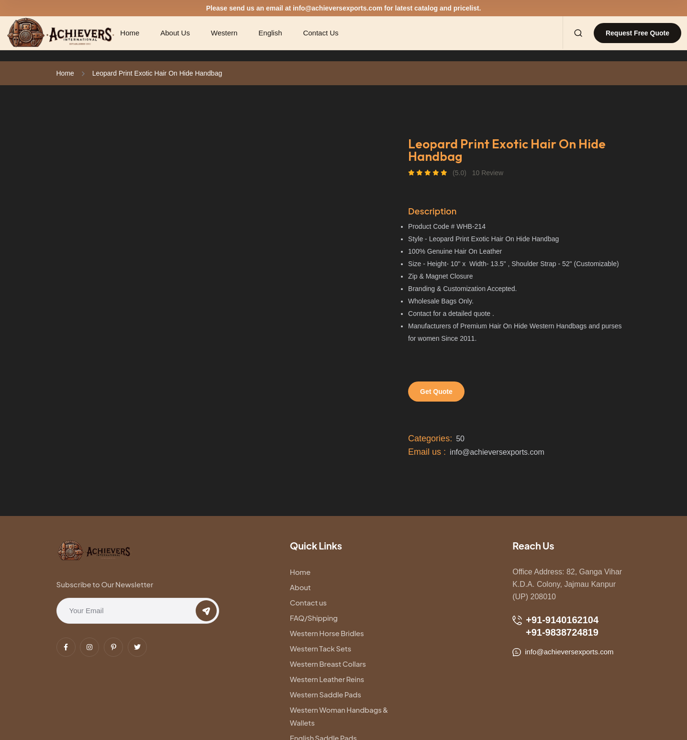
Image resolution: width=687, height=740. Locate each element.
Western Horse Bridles (327, 602)
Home (65, 73)
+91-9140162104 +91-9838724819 (555, 626)
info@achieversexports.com (337, 8)
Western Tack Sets (417, 602)
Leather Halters (412, 661)
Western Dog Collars (324, 676)
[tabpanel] (216, 144)
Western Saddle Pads (325, 633)
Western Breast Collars (328, 617)
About (397, 571)
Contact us (308, 587)
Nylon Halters (409, 676)
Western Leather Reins (424, 617)
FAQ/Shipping (411, 587)
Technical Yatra (136, 717)
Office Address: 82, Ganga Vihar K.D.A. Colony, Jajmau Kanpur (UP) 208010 (567, 584)
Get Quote (436, 391)
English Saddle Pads (323, 661)
